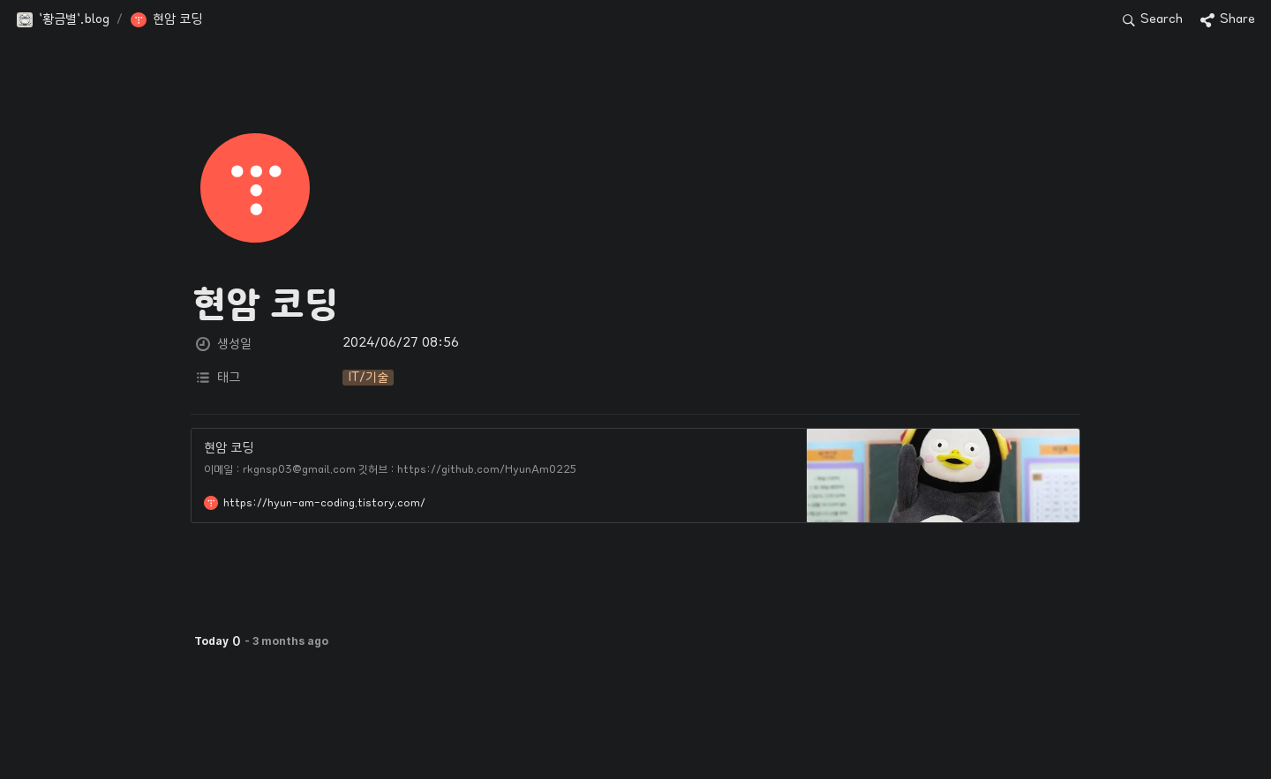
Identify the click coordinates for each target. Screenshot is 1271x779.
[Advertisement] (635, 732)
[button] (63, 20)
